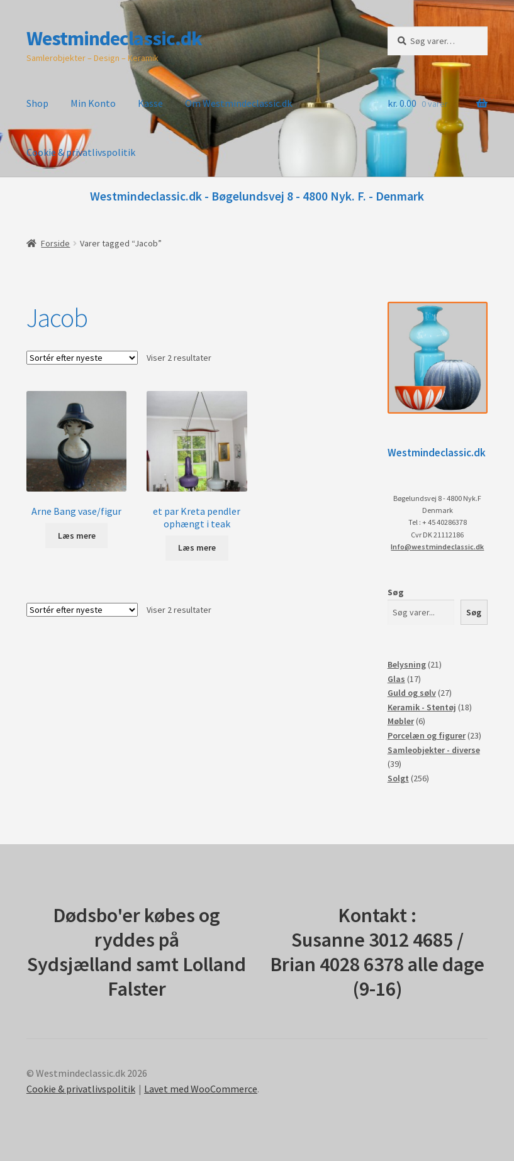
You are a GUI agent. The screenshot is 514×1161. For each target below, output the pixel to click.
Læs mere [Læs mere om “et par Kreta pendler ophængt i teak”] (197, 547)
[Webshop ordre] (82, 358)
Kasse (150, 103)
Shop (37, 103)
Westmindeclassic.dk (114, 38)
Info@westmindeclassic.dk (437, 546)
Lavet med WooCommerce (200, 1088)
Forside (55, 243)
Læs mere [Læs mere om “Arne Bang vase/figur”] (77, 535)
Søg (396, 592)
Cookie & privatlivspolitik (80, 152)
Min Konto (93, 103)
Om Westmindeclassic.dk (238, 103)
